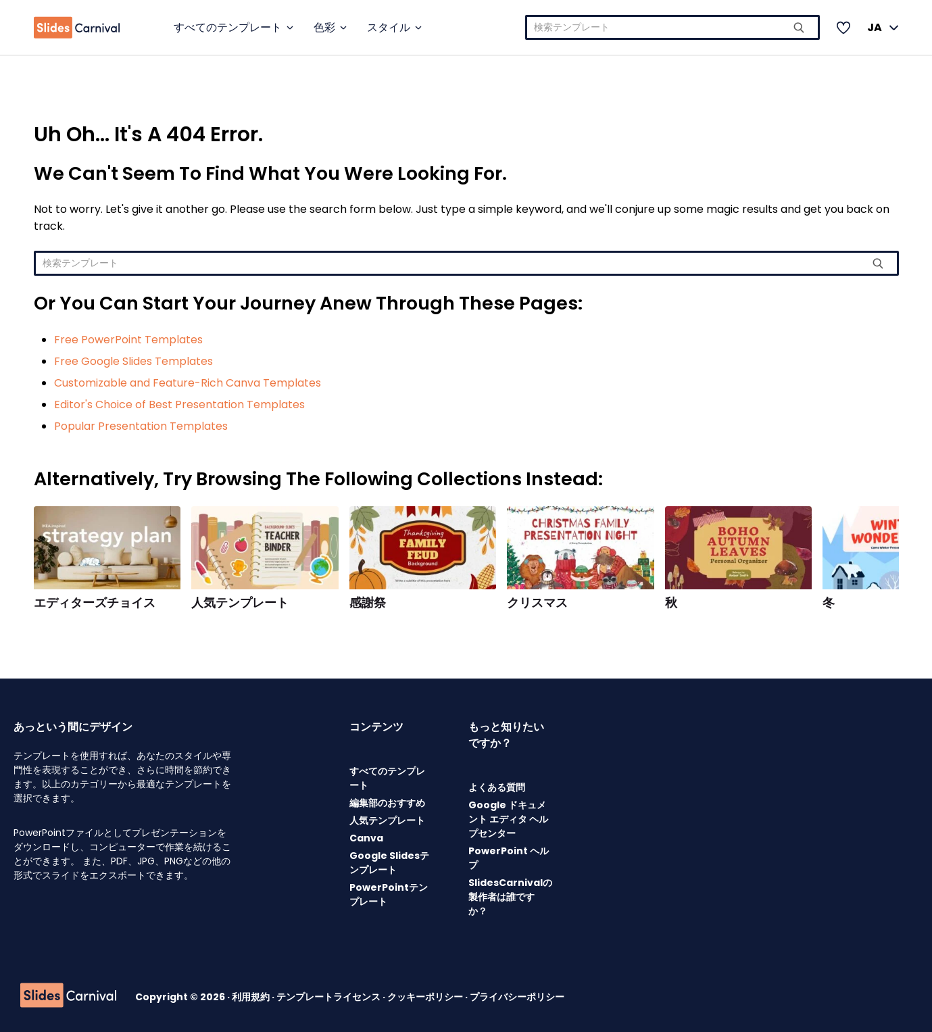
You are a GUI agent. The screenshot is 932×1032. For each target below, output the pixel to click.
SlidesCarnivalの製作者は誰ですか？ (510, 897)
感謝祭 (367, 603)
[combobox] (672, 27)
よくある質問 (496, 787)
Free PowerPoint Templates (128, 339)
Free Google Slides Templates (133, 361)
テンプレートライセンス (329, 997)
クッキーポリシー (426, 997)
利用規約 (252, 997)
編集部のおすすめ (387, 803)
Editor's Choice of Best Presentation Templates (179, 404)
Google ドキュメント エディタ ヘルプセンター (508, 819)
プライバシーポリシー (517, 997)
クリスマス (537, 603)
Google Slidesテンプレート (389, 863)
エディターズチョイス (94, 603)
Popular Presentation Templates (141, 426)
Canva (366, 838)
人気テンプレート (240, 603)
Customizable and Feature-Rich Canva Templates (187, 383)
